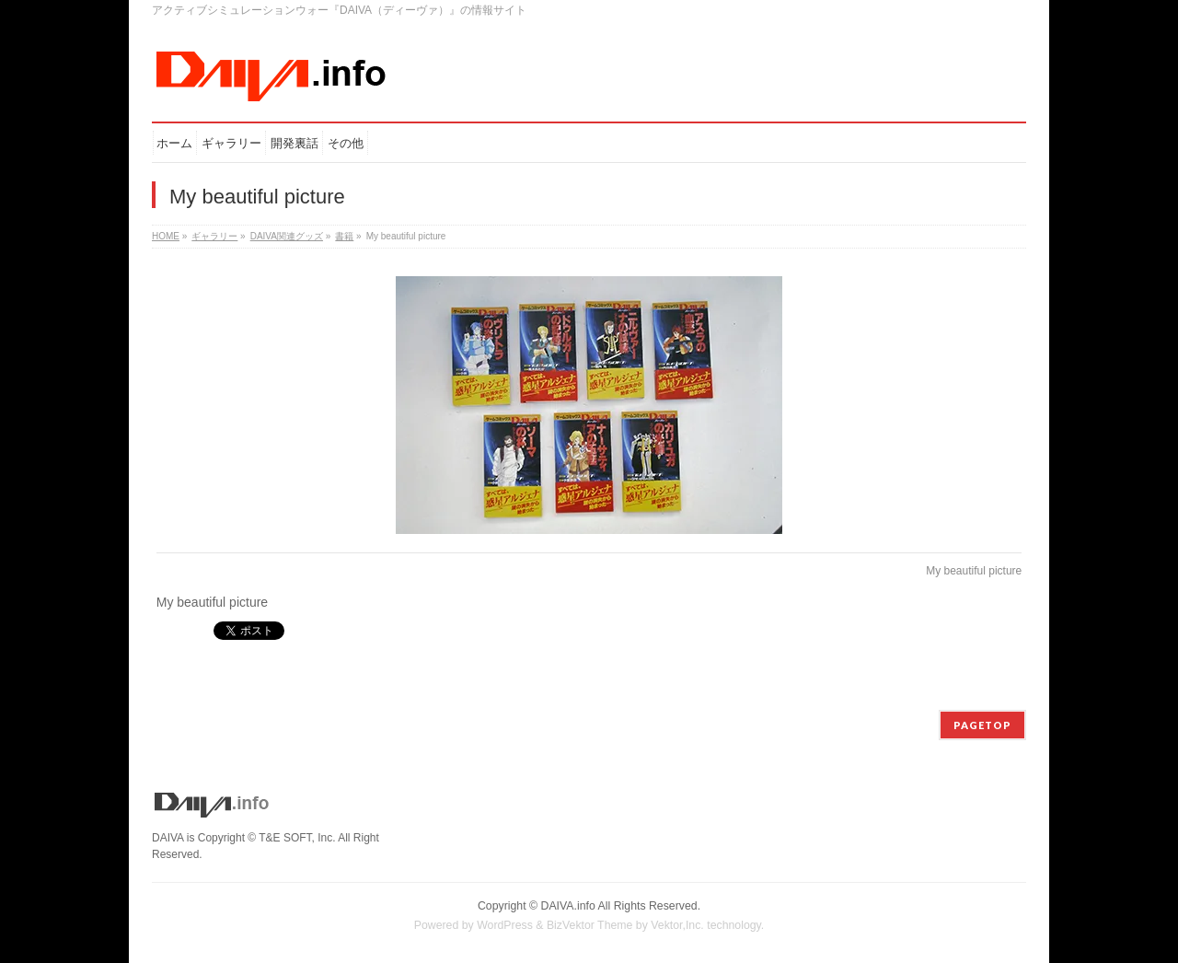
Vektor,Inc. (677, 925)
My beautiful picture (974, 570)
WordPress (505, 925)
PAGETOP (982, 725)
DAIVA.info (568, 905)
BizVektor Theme (590, 925)
